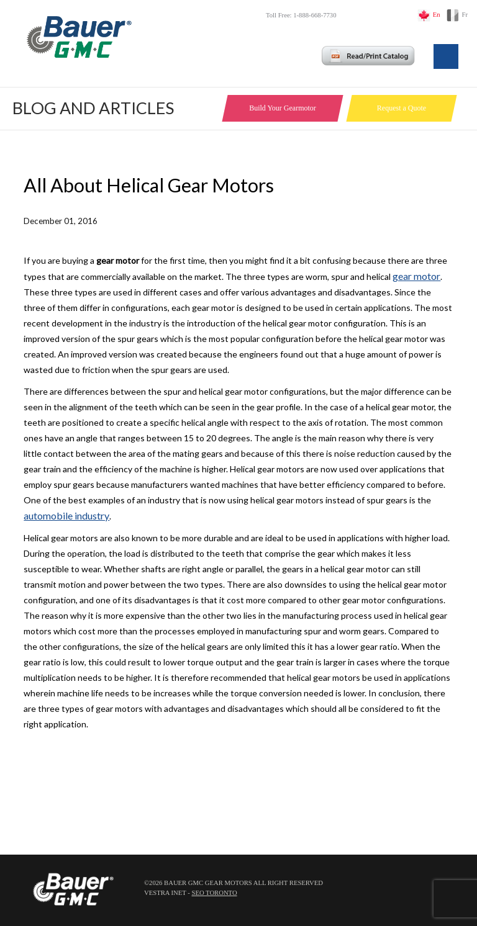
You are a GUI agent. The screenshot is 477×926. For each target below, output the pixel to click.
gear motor (416, 276)
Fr (465, 14)
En (436, 14)
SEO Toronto (214, 892)
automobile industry (66, 515)
